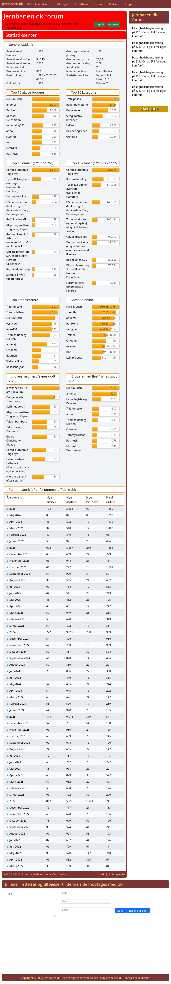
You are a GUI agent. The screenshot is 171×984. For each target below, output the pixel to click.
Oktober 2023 (18, 736)
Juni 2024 (15, 677)
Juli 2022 (14, 840)
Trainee (70, 335)
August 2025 (17, 580)
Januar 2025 (16, 625)
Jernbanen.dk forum (33, 16)
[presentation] (140, 897)
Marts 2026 (16, 528)
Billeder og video (76, 131)
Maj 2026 (15, 515)
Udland (70, 125)
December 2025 (19, 554)
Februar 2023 (17, 788)
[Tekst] (30, 904)
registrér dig (13, 28)
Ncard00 (11, 148)
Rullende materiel (77, 104)
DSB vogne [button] (62, 4)
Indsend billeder (138, 910)
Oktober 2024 (18, 651)
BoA (68, 352)
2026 (12, 508)
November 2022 (19, 814)
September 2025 (19, 573)
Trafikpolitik (73, 99)
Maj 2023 (15, 768)
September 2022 (19, 827)
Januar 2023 (16, 794)
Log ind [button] (100, 24)
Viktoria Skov (14, 361)
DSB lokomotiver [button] (38, 4)
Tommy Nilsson (16, 312)
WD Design (60, 874)
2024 (12, 632)
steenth (11, 136)
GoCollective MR (16, 219)
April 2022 (15, 859)
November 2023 (19, 729)
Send (120, 910)
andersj (11, 104)
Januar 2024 (16, 710)
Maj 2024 (15, 684)
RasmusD (12, 153)
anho (9, 131)
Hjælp (102, 874)
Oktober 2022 (18, 820)
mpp (9, 142)
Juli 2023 (14, 755)
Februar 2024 (17, 703)
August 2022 (17, 833)
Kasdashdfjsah (15, 367)
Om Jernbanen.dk (111, 978)
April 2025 (15, 606)
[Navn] (85, 901)
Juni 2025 (15, 593)
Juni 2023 (15, 762)
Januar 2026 (16, 541)
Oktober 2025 (18, 567)
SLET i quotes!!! (15, 406)
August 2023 (17, 749)
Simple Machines (33, 874)
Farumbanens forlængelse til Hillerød (75, 287)
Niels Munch (14, 99)
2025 (12, 547)
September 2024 (19, 658)
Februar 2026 (17, 534)
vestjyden (12, 323)
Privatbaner (82, 4)
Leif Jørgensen (75, 357)
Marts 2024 (16, 697)
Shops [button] (128, 4)
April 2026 (15, 521)
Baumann (12, 355)
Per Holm (12, 110)
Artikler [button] (113, 4)
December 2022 (19, 807)
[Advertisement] (85, 948)
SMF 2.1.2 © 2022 (13, 874)
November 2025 (19, 560)
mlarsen (71, 346)
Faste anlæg (73, 110)
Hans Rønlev (104, 71)
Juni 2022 (15, 846)
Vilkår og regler (116, 874)
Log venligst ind (62, 24)
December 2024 (19, 638)
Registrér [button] (113, 24)
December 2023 (19, 723)
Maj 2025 (15, 599)
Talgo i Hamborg (16, 421)
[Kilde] (85, 893)
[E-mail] (85, 910)
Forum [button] (98, 4)
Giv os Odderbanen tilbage (14, 440)
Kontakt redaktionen (137, 978)
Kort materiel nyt (17, 196)
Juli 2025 (14, 586)
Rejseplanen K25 (76, 260)
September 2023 (19, 742)
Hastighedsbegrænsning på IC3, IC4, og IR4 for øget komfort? (149, 32)
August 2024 (17, 664)
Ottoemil (11, 350)
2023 (12, 716)
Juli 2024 (14, 671)
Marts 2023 (16, 781)
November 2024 (19, 645)
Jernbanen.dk (12, 3)
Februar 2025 (17, 619)
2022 (12, 801)
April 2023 (15, 775)
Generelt (71, 136)
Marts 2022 (16, 866)
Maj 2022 (15, 853)
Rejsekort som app (18, 269)
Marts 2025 (16, 612)
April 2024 (15, 690)
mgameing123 (15, 125)
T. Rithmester (14, 306)
